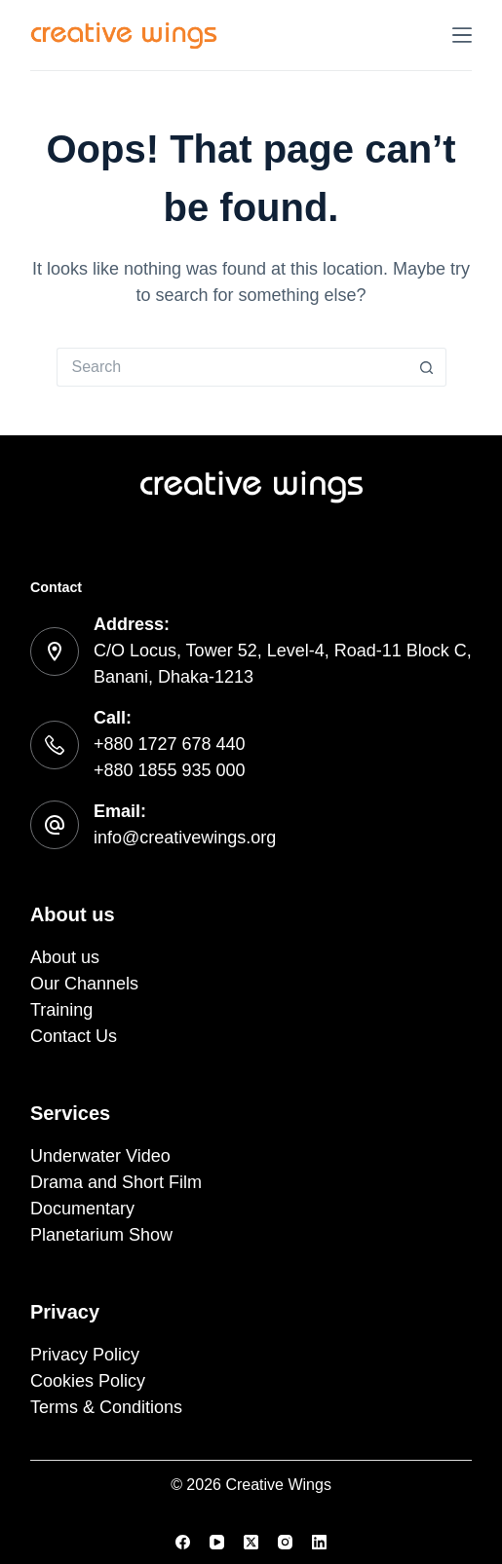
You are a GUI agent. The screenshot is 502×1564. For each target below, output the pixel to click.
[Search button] (426, 367)
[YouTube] (217, 1542)
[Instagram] (285, 1542)
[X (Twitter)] (251, 1542)
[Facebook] (182, 1542)
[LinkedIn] (319, 1542)
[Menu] (462, 35)
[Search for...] (232, 367)
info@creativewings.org (185, 837)
